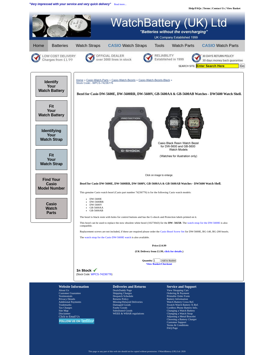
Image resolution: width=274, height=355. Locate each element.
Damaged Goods (122, 304)
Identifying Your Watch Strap (51, 135)
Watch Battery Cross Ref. (180, 301)
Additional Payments (70, 301)
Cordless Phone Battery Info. (182, 307)
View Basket (234, 8)
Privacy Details (67, 298)
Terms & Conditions (177, 325)
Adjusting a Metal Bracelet (181, 316)
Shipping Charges (122, 293)
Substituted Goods (123, 310)
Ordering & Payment (178, 293)
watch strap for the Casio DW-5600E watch (108, 237)
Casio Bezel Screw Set (172, 231)
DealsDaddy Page (122, 290)
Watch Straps (88, 45)
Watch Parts (183, 45)
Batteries (60, 45)
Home (38, 45)
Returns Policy (121, 298)
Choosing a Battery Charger (181, 319)
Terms (206, 8)
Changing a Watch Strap (180, 313)
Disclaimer (64, 313)
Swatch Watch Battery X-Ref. (182, 304)
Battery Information (177, 298)
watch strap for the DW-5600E (203, 222)
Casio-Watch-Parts (97, 80)
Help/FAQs (195, 8)
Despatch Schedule (123, 296)
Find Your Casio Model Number (51, 184)
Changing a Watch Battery (181, 310)
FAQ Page (172, 327)
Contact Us (218, 8)
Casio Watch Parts (51, 208)
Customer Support (176, 322)
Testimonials (65, 296)
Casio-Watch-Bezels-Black (154, 80)
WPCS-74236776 (101, 274)
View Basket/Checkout (159, 263)
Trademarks (65, 304)
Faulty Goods (120, 307)
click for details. (173, 251)
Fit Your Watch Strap (51, 159)
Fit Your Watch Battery (51, 110)
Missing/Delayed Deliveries (128, 301)
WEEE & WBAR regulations (128, 313)
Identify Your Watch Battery (51, 86)
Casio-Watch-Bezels (123, 80)
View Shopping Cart (177, 290)
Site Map (64, 310)
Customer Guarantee (70, 293)
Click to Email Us (69, 316)
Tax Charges (65, 307)
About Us (64, 290)
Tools (159, 45)
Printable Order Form (178, 296)
